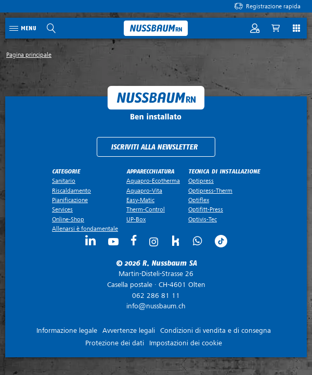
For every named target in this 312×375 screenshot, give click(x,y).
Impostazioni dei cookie (185, 343)
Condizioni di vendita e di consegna (215, 330)
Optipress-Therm (210, 190)
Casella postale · (156, 279)
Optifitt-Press (205, 209)
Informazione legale (66, 330)
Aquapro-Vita (144, 190)
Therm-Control (145, 209)
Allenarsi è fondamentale (85, 228)
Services (62, 209)
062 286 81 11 (156, 295)
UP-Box (136, 219)
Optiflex (198, 200)
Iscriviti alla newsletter (154, 147)
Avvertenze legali (128, 330)
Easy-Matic (140, 200)
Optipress (201, 180)
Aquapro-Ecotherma (153, 180)
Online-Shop (68, 219)
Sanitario (63, 180)
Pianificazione (70, 200)
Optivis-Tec (202, 219)
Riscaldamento (71, 190)
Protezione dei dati (114, 343)
